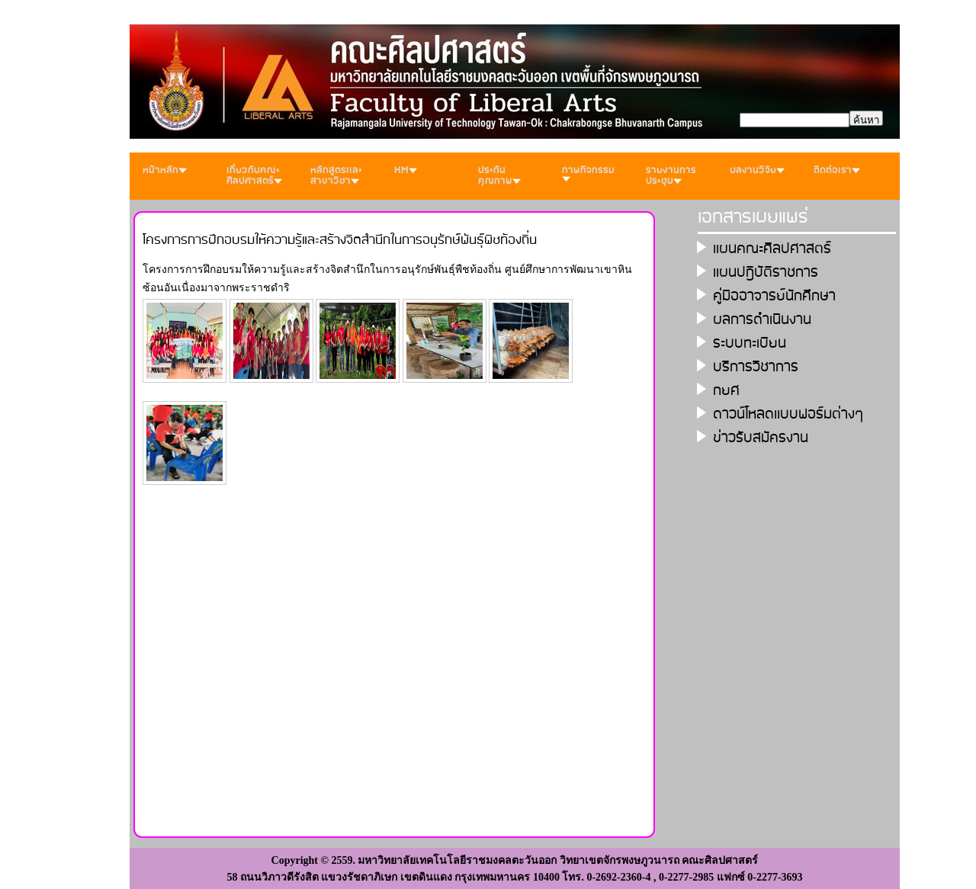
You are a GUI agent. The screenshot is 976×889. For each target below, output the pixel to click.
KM (405, 170)
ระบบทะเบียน (749, 343)
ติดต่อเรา (837, 170)
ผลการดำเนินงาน (762, 320)
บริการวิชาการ (755, 367)
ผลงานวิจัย (757, 170)
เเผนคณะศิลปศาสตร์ (772, 249)
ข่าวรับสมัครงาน (760, 438)
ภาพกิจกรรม (588, 172)
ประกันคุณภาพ (499, 175)
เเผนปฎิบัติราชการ (765, 273)
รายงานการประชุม (671, 175)
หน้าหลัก (165, 170)
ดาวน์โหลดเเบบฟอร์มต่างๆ (788, 414)
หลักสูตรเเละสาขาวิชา (336, 175)
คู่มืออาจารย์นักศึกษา (774, 296)
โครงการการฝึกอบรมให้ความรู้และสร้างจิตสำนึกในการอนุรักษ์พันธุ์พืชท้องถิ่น (340, 240)
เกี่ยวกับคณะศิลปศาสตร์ (254, 175)
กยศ (726, 391)
